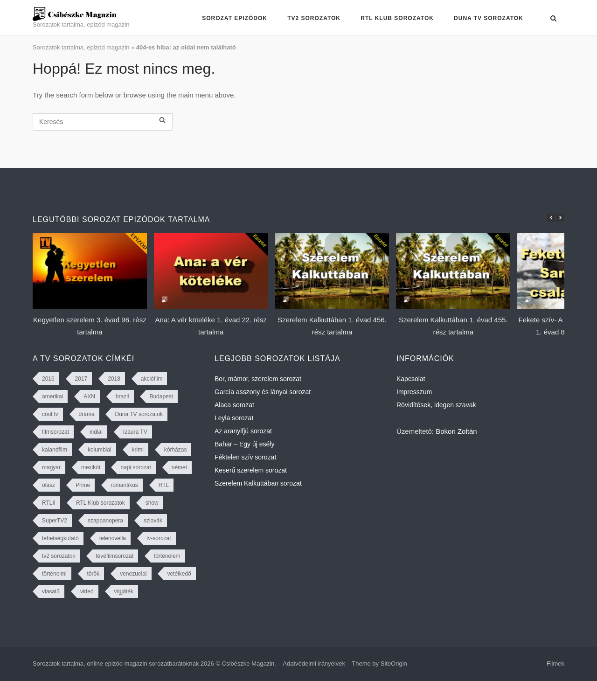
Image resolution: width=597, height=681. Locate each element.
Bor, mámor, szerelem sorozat (258, 378)
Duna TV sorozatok (488, 18)
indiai (96, 432)
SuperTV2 (54, 520)
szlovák (153, 520)
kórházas (175, 449)
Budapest (161, 396)
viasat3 (51, 591)
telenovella (112, 538)
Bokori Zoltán (456, 431)
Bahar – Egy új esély (244, 444)
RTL (164, 485)
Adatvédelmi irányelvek (314, 663)
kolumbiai (99, 449)
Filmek (555, 663)
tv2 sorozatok (58, 556)
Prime (83, 485)
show (152, 503)
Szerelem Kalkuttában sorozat (258, 483)
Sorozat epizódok (234, 18)
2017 (81, 378)
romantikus (124, 485)
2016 (48, 378)
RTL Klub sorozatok (397, 18)
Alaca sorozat (234, 405)
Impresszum (414, 392)
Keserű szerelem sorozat (251, 470)
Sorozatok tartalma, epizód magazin (81, 47)
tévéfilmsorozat (114, 556)
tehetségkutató (60, 538)
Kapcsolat (410, 378)
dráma (87, 414)
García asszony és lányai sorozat (263, 392)
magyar (51, 467)
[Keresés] (103, 122)
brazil (122, 396)
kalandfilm (54, 449)
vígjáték (123, 591)
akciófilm (152, 378)
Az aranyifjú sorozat (243, 431)
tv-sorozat (158, 538)
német (179, 467)
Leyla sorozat (234, 418)
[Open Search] (553, 19)
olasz (48, 485)
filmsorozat (55, 432)
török (93, 573)
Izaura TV (135, 432)
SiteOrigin (394, 663)
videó (87, 591)
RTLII (49, 503)
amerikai (52, 396)
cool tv (50, 414)
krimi (138, 449)
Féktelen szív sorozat (245, 457)
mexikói (90, 467)
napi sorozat (135, 467)
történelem (167, 556)
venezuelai (133, 573)
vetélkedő (179, 573)
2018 (114, 378)
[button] (560, 218)
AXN (89, 396)
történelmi (54, 573)
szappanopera (105, 520)
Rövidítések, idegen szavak (436, 405)
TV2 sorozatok (313, 18)
